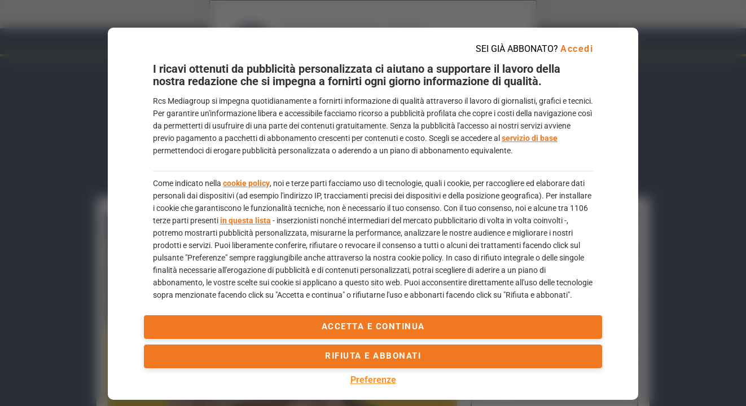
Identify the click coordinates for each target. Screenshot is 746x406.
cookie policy (246, 183)
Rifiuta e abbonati (373, 356)
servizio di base (530, 138)
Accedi (576, 48)
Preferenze (373, 379)
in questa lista (245, 220)
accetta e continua (373, 326)
